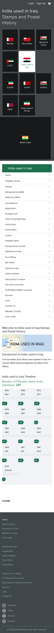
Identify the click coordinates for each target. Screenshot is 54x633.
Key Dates (9, 262)
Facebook (9, 605)
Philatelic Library (12, 181)
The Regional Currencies (13, 578)
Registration (10, 208)
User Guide (10, 316)
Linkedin (8, 621)
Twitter (8, 611)
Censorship (10, 224)
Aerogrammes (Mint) (14, 192)
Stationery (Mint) (12, 197)
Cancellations (11, 203)
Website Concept (13, 311)
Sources (9, 295)
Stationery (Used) (13, 251)
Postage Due (11, 213)
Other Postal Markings (15, 219)
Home (8, 175)
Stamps (8, 186)
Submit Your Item (9, 546)
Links (7, 300)
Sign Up (41, 3)
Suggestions (7, 551)
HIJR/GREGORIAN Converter (18, 290)
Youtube (8, 616)
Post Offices (10, 257)
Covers (8, 235)
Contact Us (10, 306)
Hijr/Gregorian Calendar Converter (17, 582)
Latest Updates (12, 273)
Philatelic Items (12, 240)
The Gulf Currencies (14, 284)
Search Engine (8, 524)
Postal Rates (11, 229)
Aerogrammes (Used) (15, 246)
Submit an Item (12, 268)
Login (31, 3)
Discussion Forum (10, 528)
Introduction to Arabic (15, 279)
